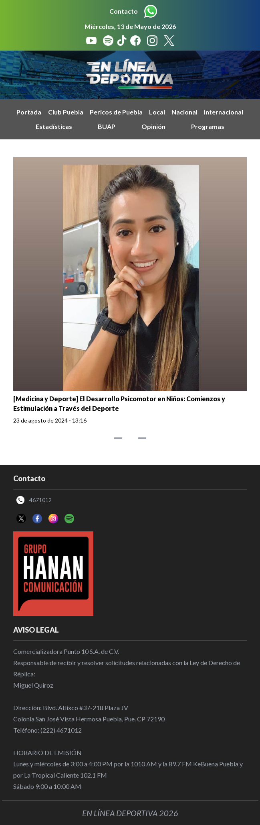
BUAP (106, 126)
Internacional (223, 112)
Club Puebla (65, 112)
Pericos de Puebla (116, 112)
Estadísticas (54, 126)
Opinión (153, 126)
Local (157, 112)
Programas (207, 126)
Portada (28, 112)
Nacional (184, 112)
